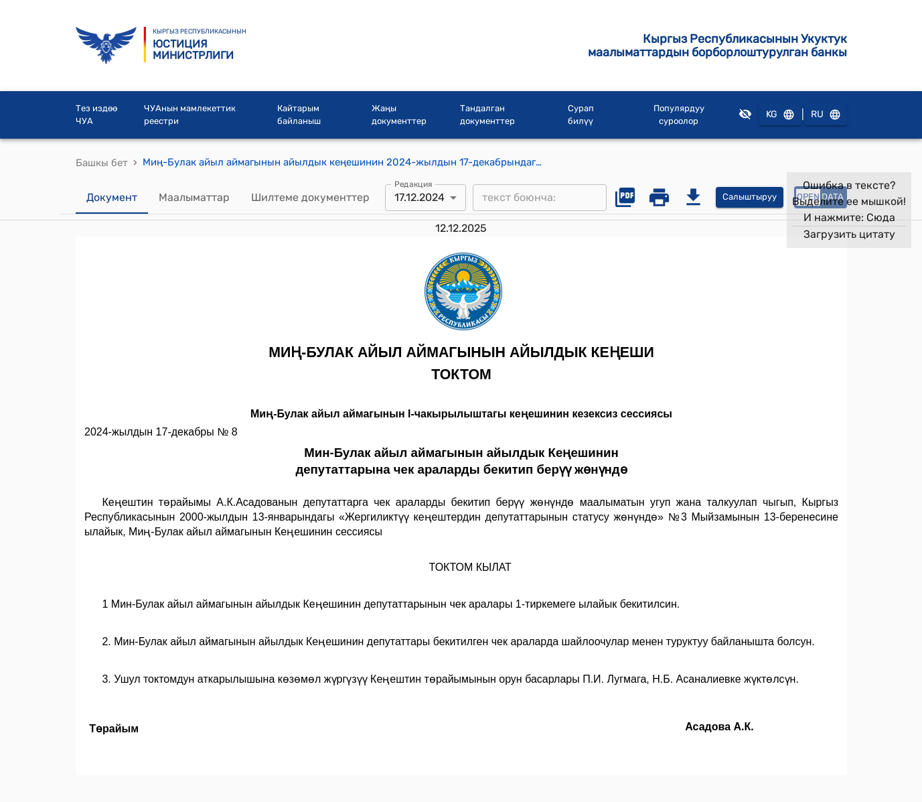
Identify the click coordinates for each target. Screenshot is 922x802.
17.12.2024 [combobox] (419, 197)
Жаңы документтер (399, 115)
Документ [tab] (112, 198)
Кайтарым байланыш (299, 115)
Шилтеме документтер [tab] (310, 198)
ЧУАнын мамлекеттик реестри (190, 115)
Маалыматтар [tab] (194, 198)
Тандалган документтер (487, 115)
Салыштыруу (749, 197)
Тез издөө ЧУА (96, 115)
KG (780, 115)
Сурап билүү (581, 115)
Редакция (413, 183)
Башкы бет (102, 163)
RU (825, 115)
